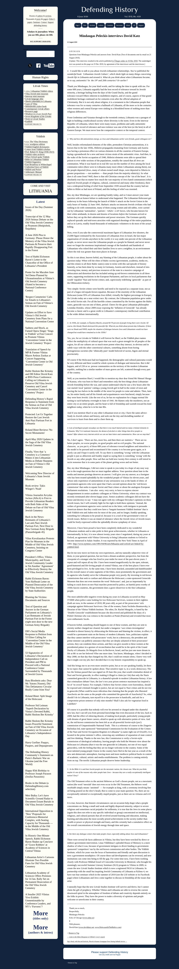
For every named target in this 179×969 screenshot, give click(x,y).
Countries (110, 25)
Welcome (40, 10)
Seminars (36, 22)
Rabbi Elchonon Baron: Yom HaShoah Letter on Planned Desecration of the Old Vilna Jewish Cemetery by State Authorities (39, 584)
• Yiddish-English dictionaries (36, 147)
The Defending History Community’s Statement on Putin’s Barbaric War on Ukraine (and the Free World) (39, 758)
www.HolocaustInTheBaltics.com (108, 927)
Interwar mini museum (35, 96)
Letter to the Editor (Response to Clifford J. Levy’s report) (86, 937)
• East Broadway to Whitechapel (38, 164)
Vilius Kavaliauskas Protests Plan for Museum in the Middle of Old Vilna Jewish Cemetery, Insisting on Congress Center (39, 544)
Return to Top (74, 933)
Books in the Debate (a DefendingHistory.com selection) (37, 786)
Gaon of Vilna (31, 104)
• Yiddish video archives (34, 154)
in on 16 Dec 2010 (125, 61)
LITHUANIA (40, 191)
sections (48, 16)
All (134, 25)
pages (45, 19)
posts (38, 19)
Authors (100, 25)
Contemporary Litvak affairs (37, 109)
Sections (92, 25)
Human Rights (40, 77)
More (40, 915)
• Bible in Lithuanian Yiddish (36, 159)
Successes (119, 25)
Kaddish (28, 121)
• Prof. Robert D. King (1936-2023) (39, 152)
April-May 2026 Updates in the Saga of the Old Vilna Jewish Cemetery (39, 442)
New (84, 25)
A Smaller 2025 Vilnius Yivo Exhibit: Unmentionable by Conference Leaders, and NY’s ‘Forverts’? (38, 900)
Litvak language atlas (34, 99)
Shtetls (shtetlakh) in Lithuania (38, 101)
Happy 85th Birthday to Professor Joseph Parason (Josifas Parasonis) (38, 773)
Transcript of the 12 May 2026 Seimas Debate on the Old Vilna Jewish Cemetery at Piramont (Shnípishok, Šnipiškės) (39, 222)
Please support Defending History (109, 952)
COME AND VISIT (40, 185)
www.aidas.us (88, 918)
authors (40, 16)
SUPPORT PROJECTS (33, 175)
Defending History (109, 10)
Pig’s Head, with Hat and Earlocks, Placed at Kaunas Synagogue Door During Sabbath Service (97, 941)
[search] (38, 54)
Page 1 (78, 25)
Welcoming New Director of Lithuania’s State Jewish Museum (39, 476)
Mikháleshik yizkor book (36, 106)
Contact (44, 22)
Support (141, 25)
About (128, 25)
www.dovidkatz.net (86, 927)
